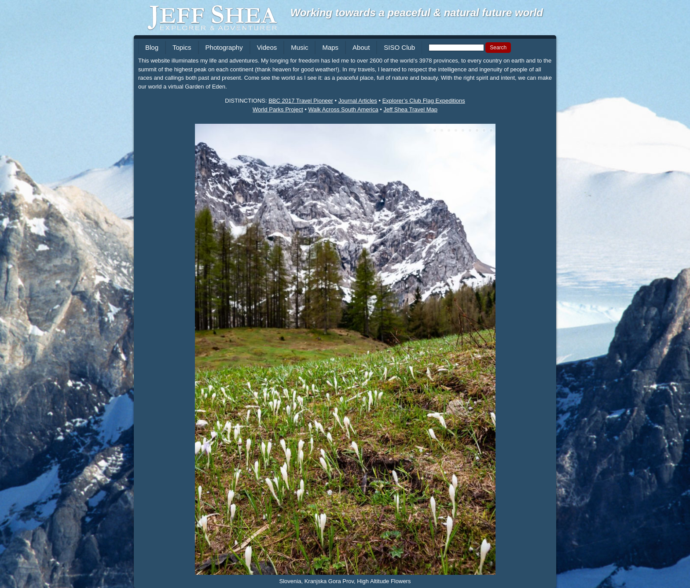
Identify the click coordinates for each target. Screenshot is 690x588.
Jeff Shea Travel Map (410, 109)
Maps (330, 47)
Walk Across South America (343, 109)
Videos (267, 47)
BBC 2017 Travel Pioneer (300, 100)
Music (299, 47)
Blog (151, 47)
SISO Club (399, 47)
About (361, 47)
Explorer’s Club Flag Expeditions (423, 100)
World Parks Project (278, 109)
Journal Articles (357, 100)
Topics (181, 47)
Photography (224, 47)
